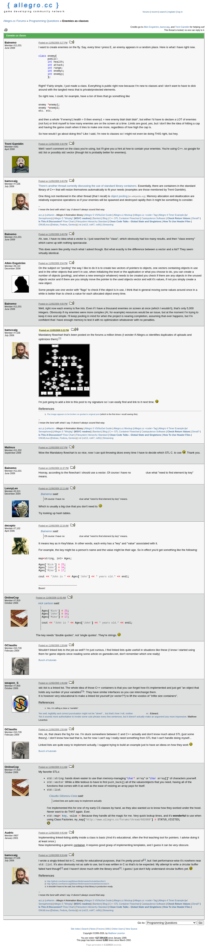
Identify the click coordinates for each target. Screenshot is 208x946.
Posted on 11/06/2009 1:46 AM (53, 683)
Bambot (97, 218)
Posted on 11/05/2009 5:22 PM (54, 330)
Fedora (63, 224)
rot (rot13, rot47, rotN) (90, 224)
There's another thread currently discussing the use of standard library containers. (88, 185)
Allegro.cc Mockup (123, 215)
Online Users (118, 929)
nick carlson (45, 603)
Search (85, 929)
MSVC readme (82, 218)
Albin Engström (151, 27)
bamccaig (165, 27)
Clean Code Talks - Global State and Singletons (135, 221)
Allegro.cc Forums (14, 20)
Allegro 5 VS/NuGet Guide (98, 215)
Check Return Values (178, 218)
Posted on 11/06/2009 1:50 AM (53, 729)
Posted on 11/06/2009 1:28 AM (53, 645)
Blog (105, 218)
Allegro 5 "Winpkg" (63, 218)
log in (180, 12)
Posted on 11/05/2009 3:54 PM (53, 263)
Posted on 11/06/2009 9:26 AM (53, 855)
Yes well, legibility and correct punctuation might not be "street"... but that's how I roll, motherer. (94, 713)
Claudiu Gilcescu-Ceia (63, 795)
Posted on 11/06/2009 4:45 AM (53, 833)
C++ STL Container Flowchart (124, 218)
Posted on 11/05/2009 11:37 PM (54, 468)
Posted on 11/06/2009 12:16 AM (54, 526)
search (163, 12)
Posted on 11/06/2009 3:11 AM (53, 767)
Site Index (75, 929)
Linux (47, 224)
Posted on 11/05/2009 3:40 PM (53, 181)
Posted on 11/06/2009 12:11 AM (54, 488)
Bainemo (46, 494)
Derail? (195, 218)
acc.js (41, 215)
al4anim (50, 215)
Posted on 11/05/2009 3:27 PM (53, 43)
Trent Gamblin (182, 27)
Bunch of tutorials (47, 660)
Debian (55, 224)
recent (154, 12)
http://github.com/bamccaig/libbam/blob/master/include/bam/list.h (76, 881)
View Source (131, 929)
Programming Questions (44, 20)
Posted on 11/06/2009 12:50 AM (51, 598)
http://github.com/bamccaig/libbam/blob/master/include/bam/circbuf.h (78, 884)
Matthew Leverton (116, 933)
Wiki (108, 929)
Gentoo (72, 224)
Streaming (108, 224)
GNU (41, 224)
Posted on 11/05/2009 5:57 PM (53, 447)
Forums (100, 929)
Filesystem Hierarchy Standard (91, 221)
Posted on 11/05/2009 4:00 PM (53, 304)
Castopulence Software (153, 218)
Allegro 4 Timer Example (171, 215)
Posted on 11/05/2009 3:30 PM (53, 144)
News (92, 929)
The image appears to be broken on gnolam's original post (73, 414)
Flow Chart (56, 221)
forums (146, 12)
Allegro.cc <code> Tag (145, 215)
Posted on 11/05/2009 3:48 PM (53, 234)
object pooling (119, 196)
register (171, 12)
